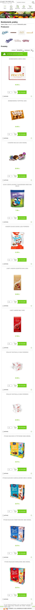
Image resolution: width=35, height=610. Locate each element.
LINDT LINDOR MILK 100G (17, 310)
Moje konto (17, 8)
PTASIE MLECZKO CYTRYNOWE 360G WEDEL (17, 436)
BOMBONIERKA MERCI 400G (17, 59)
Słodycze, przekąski (12, 24)
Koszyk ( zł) (30, 8)
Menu (5, 8)
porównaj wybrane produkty (15, 54)
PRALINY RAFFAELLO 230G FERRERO (17, 394)
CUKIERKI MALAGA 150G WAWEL (17, 142)
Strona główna (11, 9)
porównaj (5, 96)
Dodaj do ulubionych (31, 96)
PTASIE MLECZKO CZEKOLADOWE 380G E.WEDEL (17, 478)
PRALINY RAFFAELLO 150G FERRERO (17, 352)
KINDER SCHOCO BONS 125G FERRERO (17, 226)
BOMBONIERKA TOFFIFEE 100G (17, 101)
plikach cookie (7, 606)
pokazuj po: (29, 50)
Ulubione (24, 8)
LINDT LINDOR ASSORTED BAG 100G (17, 268)
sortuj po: (18, 50)
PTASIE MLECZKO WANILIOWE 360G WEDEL (17, 562)
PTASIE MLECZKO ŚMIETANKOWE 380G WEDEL (17, 520)
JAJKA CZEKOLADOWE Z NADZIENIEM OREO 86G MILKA (17, 185)
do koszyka (22, 92)
